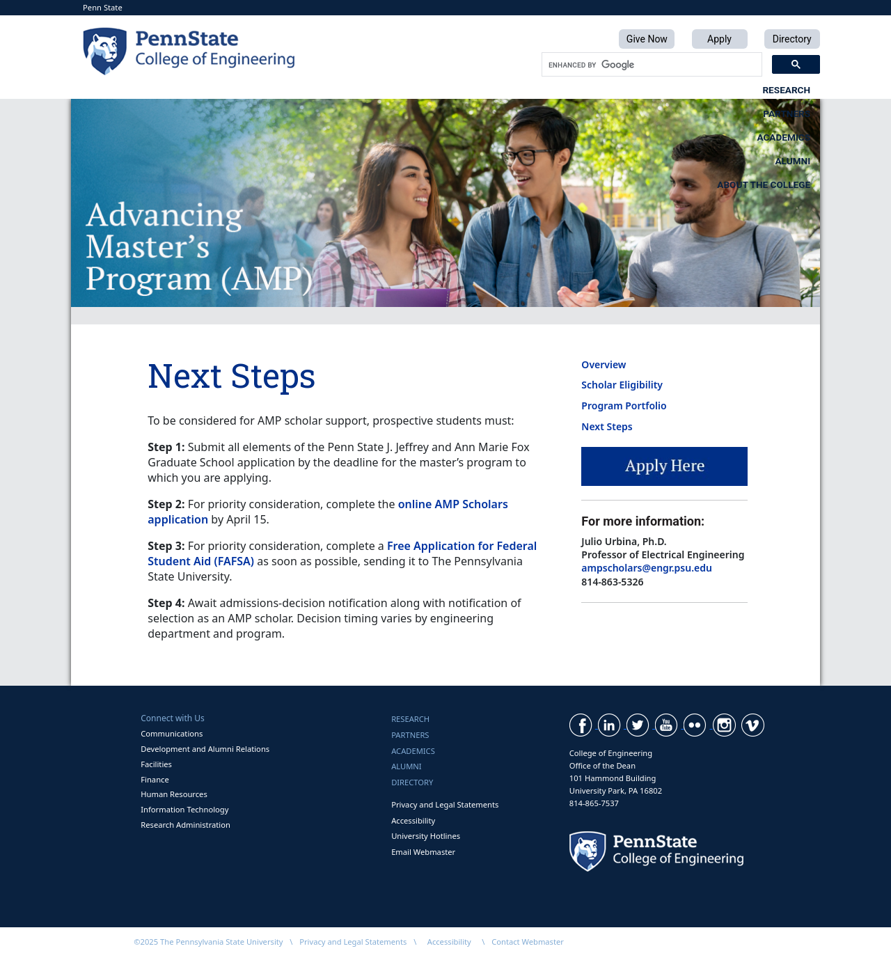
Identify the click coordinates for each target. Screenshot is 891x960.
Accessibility (413, 820)
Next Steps (606, 426)
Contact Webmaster (527, 941)
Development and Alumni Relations (205, 748)
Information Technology (184, 809)
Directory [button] (792, 39)
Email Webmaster (423, 852)
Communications (172, 733)
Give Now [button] (647, 39)
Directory (412, 782)
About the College (763, 89)
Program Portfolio (623, 405)
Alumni (630, 89)
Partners (397, 89)
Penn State (103, 7)
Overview (603, 364)
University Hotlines (425, 836)
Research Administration (185, 824)
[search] (650, 64)
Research (281, 89)
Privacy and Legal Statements (444, 804)
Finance (154, 779)
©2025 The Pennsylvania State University (208, 941)
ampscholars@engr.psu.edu (646, 567)
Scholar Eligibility (622, 384)
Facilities (156, 764)
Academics (517, 89)
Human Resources (174, 794)
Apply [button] (719, 39)
